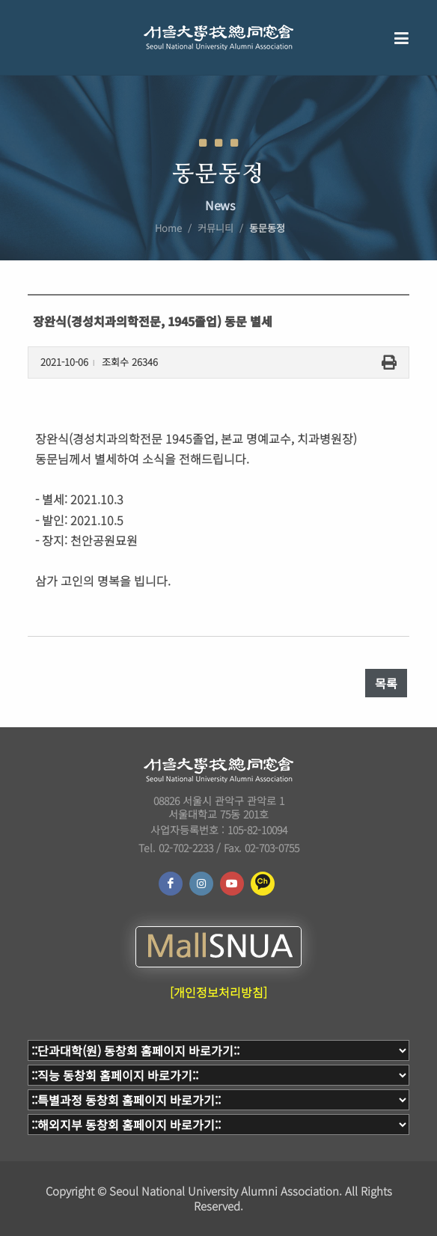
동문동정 (267, 228)
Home (168, 228)
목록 (386, 683)
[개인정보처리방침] (218, 992)
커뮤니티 (215, 228)
